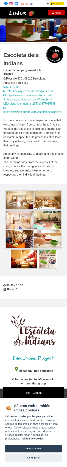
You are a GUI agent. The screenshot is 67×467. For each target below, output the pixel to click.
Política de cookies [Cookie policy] (32, 438)
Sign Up (57, 3)
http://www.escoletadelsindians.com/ (27, 95)
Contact (37, 392)
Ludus (17, 13)
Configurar (33, 457)
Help (27, 392)
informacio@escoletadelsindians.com (28, 91)
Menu (57, 12)
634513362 (11, 86)
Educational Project (33, 358)
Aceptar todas (34, 448)
